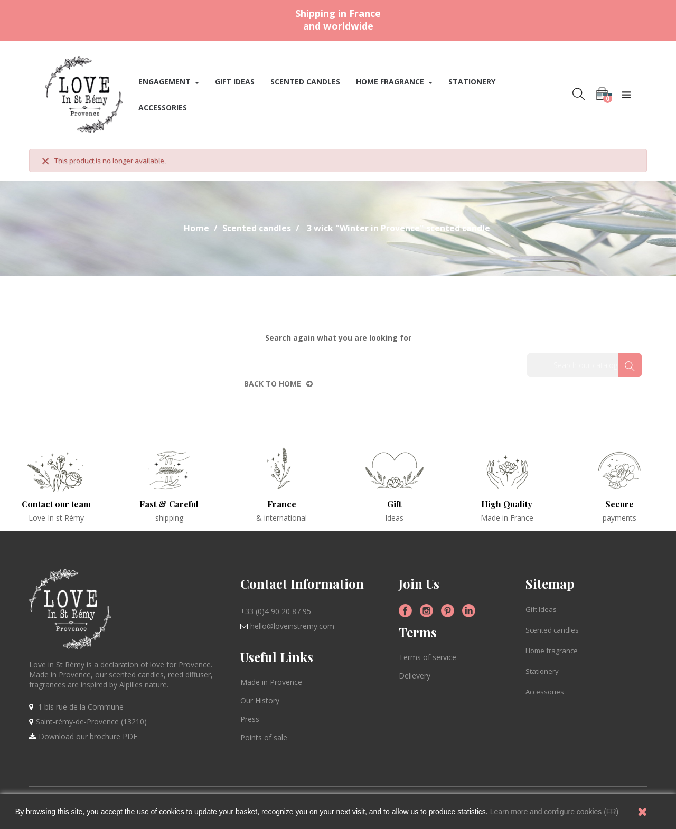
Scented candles (552, 630)
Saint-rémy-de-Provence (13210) (91, 722)
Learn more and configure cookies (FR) (554, 811)
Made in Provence (271, 682)
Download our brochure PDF (88, 736)
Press (249, 719)
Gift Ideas (541, 609)
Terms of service (427, 657)
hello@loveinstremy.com (292, 626)
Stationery (542, 671)
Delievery (414, 676)
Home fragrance (551, 650)
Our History (259, 700)
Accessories (544, 691)
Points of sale (263, 737)
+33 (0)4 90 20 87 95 (275, 611)
